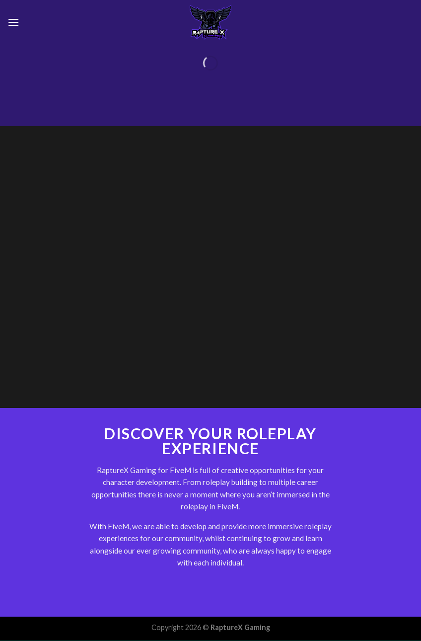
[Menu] (13, 22)
